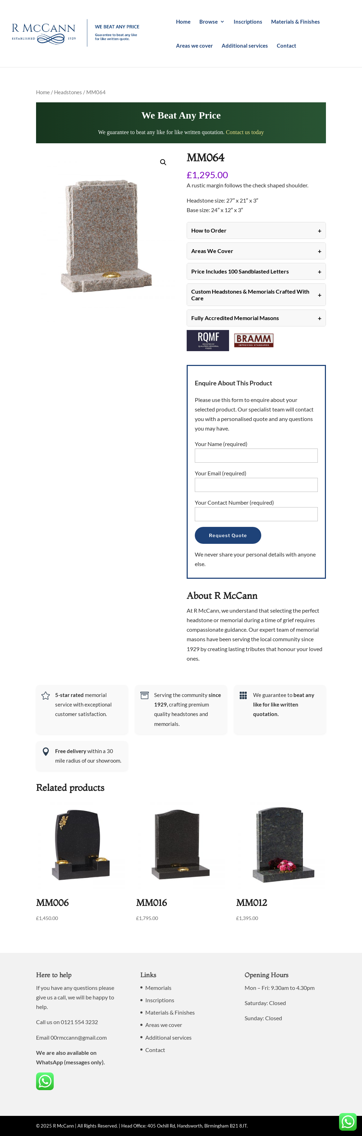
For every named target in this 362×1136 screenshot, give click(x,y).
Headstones (68, 92)
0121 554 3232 (79, 1021)
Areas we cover (194, 46)
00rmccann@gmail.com (79, 1037)
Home (183, 22)
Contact (286, 46)
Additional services (245, 46)
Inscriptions (248, 22)
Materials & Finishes (295, 22)
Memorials (158, 987)
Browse (208, 22)
